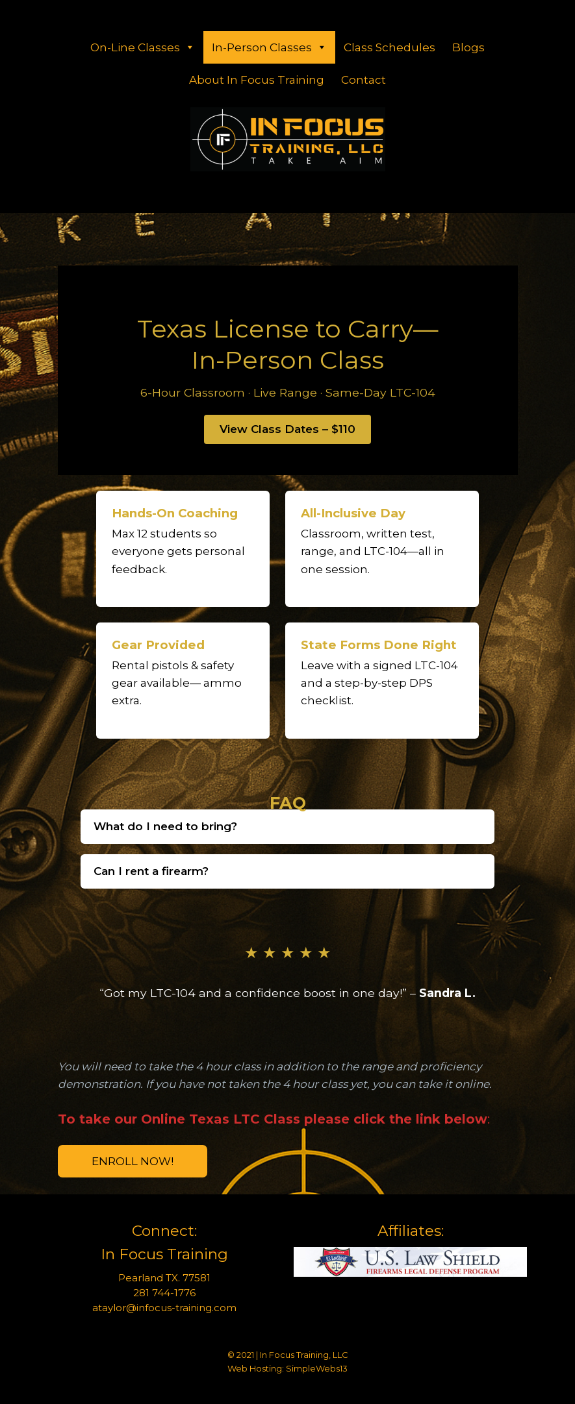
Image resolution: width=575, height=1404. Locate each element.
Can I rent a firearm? (151, 871)
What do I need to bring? (165, 826)
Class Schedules (389, 47)
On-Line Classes (142, 47)
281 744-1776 (164, 1293)
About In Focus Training (256, 79)
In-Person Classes (269, 47)
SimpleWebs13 (317, 1368)
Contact (363, 79)
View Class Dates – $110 (287, 429)
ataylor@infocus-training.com (164, 1307)
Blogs (468, 47)
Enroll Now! (132, 1161)
